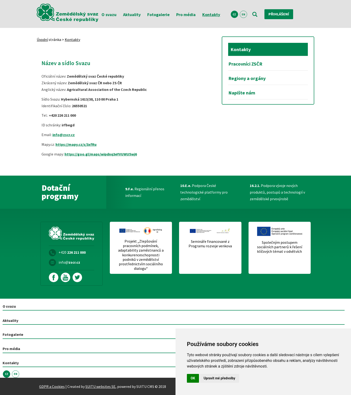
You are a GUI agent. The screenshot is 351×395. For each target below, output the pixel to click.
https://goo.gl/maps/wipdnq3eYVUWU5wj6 (101, 154)
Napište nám (241, 93)
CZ (234, 14)
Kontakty (211, 14)
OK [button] (193, 378)
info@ (69, 262)
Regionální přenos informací (144, 192)
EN (243, 14)
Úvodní (42, 39)
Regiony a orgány (247, 78)
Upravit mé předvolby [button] (219, 378)
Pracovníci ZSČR (245, 64)
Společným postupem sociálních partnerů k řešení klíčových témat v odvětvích (279, 247)
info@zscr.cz (63, 134)
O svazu (109, 14)
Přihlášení (278, 14)
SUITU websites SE (100, 386)
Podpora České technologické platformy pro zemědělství (204, 192)
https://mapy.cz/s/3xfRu (76, 144)
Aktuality (132, 14)
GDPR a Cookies (52, 386)
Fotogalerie (158, 14)
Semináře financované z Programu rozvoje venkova (210, 243)
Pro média (186, 14)
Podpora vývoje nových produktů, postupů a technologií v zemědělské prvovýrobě (277, 192)
